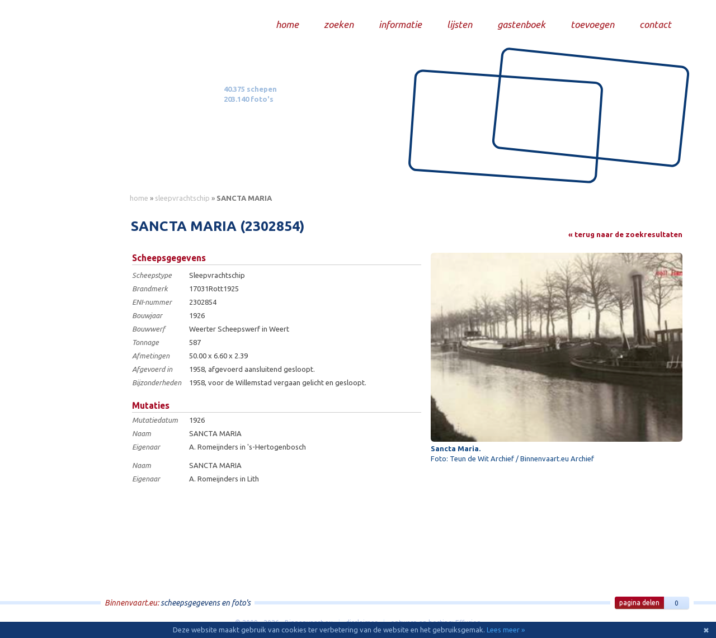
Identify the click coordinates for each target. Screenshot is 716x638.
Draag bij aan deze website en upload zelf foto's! (590, 170)
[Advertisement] (72, 375)
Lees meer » (506, 630)
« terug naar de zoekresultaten (625, 234)
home (139, 198)
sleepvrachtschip (182, 198)
